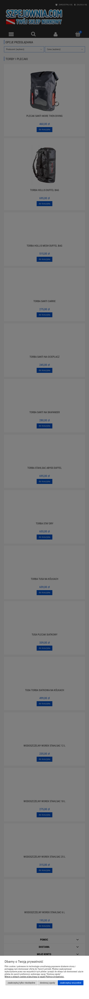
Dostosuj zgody (47, 982)
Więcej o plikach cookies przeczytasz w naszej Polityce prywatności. (34, 977)
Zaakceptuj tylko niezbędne (21, 982)
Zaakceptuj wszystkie (70, 982)
